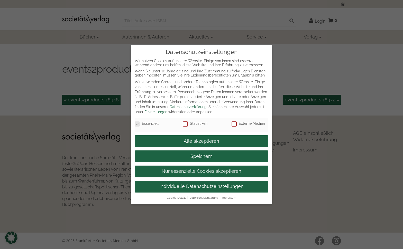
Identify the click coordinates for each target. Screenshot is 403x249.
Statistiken (195, 123)
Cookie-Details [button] (176, 197)
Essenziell (147, 123)
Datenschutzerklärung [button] (203, 197)
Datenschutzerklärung (188, 107)
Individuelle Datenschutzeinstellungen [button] (202, 186)
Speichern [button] (201, 156)
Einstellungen (155, 112)
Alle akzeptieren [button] (201, 141)
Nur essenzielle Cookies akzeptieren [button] (201, 171)
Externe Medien (248, 123)
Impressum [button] (229, 197)
